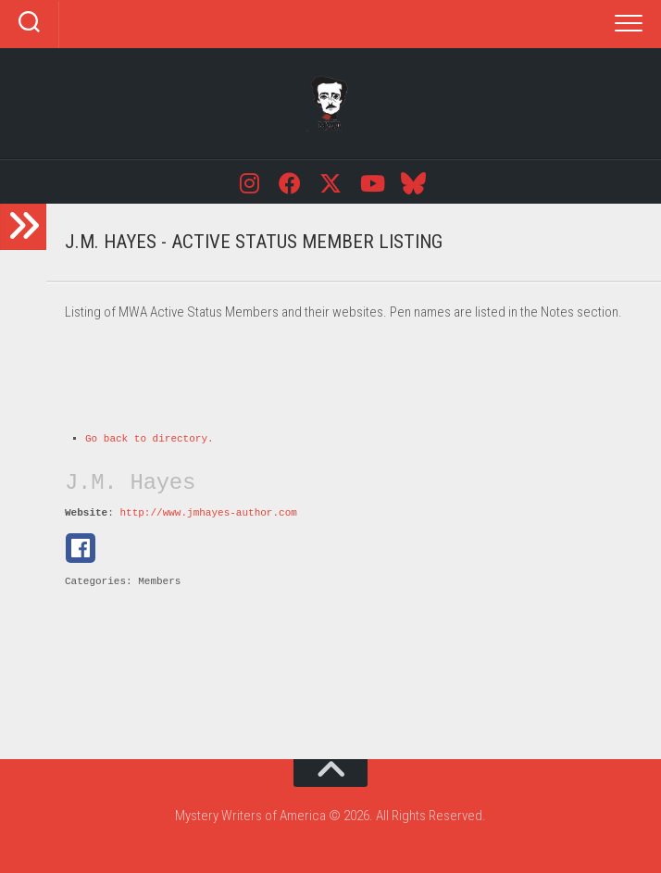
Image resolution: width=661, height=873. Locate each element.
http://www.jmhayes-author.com (207, 512)
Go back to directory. (149, 438)
